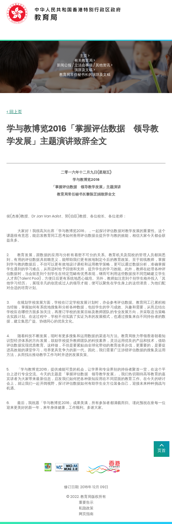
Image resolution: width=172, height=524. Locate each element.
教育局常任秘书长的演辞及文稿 (84, 74)
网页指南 (86, 513)
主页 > (85, 55)
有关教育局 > (84, 60)
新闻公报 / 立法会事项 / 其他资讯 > (84, 65)
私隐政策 (86, 508)
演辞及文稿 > (84, 69)
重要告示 (86, 502)
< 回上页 (14, 112)
